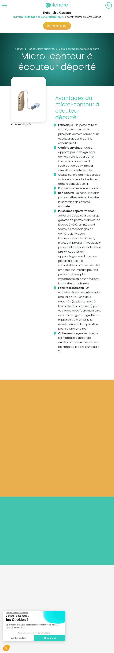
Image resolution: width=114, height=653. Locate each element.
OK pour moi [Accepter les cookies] (49, 638)
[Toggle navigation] (4, 5)
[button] (6, 648)
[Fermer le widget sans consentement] (16, 612)
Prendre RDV (57, 26)
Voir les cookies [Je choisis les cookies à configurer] (18, 638)
